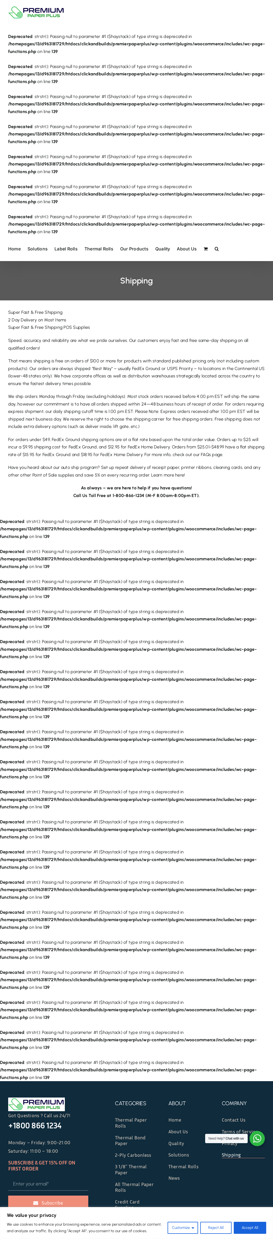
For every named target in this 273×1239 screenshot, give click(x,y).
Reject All (216, 1227)
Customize (181, 1227)
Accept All (250, 1227)
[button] (217, 248)
